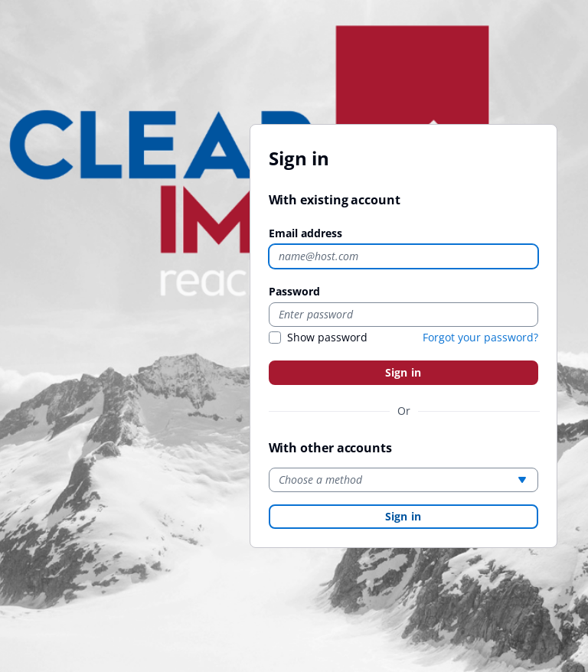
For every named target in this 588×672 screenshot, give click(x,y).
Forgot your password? (480, 337)
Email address (305, 233)
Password (294, 291)
